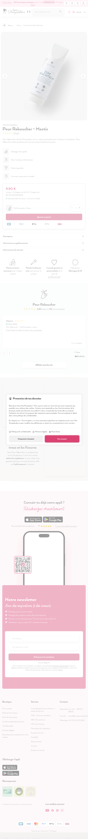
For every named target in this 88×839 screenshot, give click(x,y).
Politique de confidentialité (20, 431)
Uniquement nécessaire (26, 439)
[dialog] (44, 419)
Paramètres (54, 431)
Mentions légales (39, 431)
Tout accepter (62, 439)
